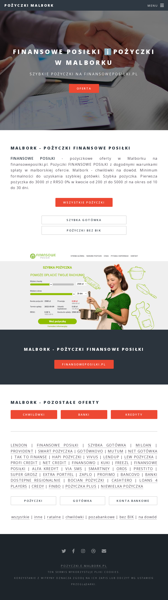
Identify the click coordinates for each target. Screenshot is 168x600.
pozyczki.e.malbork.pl (84, 566)
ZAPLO (85, 474)
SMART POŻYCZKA (55, 451)
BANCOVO (130, 474)
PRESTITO (143, 468)
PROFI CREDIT (24, 462)
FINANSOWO (84, 462)
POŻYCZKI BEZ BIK (84, 230)
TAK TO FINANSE (30, 456)
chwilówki (75, 516)
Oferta (84, 88)
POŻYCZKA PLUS (80, 486)
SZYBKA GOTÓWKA (84, 220)
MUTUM (115, 451)
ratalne (54, 516)
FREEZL (122, 462)
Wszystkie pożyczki (84, 202)
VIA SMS (73, 468)
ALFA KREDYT (45, 468)
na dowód (148, 516)
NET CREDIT (54, 462)
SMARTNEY (99, 468)
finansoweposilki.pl (84, 364)
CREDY (38, 486)
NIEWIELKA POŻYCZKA (122, 486)
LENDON (19, 445)
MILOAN (143, 445)
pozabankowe (101, 516)
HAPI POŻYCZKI (67, 456)
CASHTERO (122, 480)
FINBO (55, 486)
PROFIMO (106, 474)
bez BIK (126, 516)
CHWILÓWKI (34, 415)
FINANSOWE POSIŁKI (58, 445)
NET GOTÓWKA (142, 451)
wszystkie (20, 516)
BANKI (84, 415)
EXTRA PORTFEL (58, 474)
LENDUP (111, 456)
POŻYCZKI (33, 501)
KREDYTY (134, 415)
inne (38, 516)
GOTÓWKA (82, 501)
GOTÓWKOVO (90, 451)
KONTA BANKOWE (133, 501)
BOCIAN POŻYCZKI (86, 480)
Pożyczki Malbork (29, 5)
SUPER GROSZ (24, 474)
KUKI (105, 462)
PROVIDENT (22, 451)
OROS (122, 468)
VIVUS (92, 456)
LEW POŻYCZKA (139, 456)
